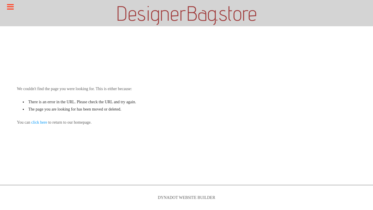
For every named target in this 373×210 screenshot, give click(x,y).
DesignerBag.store (186, 13)
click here (39, 122)
